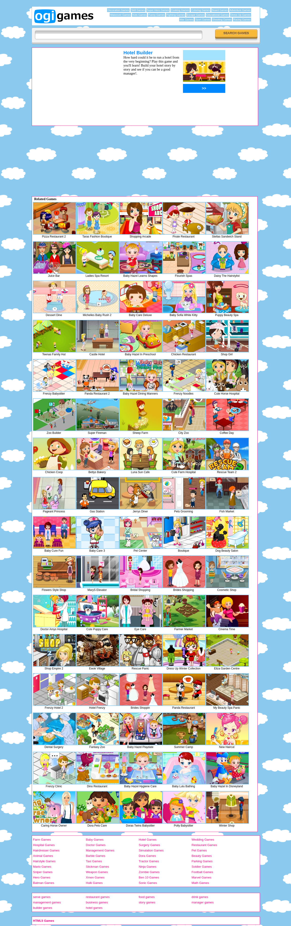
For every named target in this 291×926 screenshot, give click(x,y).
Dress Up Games (240, 14)
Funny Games (156, 14)
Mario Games (42, 866)
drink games (200, 897)
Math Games (200, 883)
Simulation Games (151, 850)
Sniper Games (43, 872)
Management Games (100, 850)
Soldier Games (202, 866)
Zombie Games (149, 872)
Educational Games (217, 14)
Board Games (220, 10)
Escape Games (195, 14)
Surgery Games (149, 845)
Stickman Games (97, 866)
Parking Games (202, 861)
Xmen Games (95, 877)
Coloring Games (200, 10)
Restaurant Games (204, 845)
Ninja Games (147, 866)
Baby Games (95, 839)
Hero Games (41, 877)
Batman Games (43, 883)
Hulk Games (94, 883)
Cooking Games (180, 10)
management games (47, 902)
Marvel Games (202, 877)
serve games (41, 897)
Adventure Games (240, 10)
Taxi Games (94, 861)
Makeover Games (120, 14)
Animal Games (43, 856)
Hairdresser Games (46, 850)
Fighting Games (176, 14)
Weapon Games (97, 872)
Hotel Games (148, 839)
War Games (186, 19)
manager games (203, 902)
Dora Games (147, 856)
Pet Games (199, 850)
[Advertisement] (71, 83)
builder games (42, 908)
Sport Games (202, 19)
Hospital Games (44, 845)
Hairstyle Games (44, 861)
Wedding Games (203, 839)
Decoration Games (118, 10)
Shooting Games (222, 19)
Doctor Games (96, 845)
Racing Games (242, 19)
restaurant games (98, 897)
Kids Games (139, 14)
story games (147, 902)
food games (147, 897)
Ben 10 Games (149, 877)
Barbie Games (95, 856)
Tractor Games (149, 861)
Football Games (202, 872)
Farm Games (42, 839)
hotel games (94, 908)
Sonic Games (148, 883)
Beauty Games (202, 856)
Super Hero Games (158, 10)
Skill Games (138, 10)
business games (97, 902)
